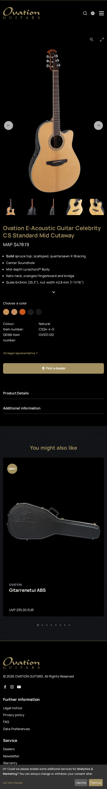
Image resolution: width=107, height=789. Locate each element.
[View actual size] (92, 39)
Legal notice (12, 708)
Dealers (8, 749)
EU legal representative (19, 353)
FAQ (6, 722)
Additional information (22, 408)
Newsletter (11, 756)
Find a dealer (53, 368)
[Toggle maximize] (102, 39)
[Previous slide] (8, 125)
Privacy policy (13, 715)
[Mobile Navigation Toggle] (101, 13)
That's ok (95, 783)
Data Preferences (16, 729)
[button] (53, 292)
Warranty (10, 763)
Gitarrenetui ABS (27, 590)
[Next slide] (98, 125)
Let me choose (12, 783)
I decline (81, 783)
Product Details (16, 393)
